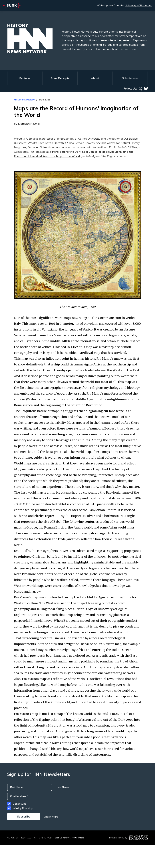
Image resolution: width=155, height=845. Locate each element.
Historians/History (24, 99)
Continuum (19, 803)
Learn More (51, 816)
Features (25, 78)
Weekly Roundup (23, 808)
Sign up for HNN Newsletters (69, 837)
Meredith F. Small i (25, 138)
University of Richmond (138, 5)
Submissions (130, 78)
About (95, 78)
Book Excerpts (60, 78)
